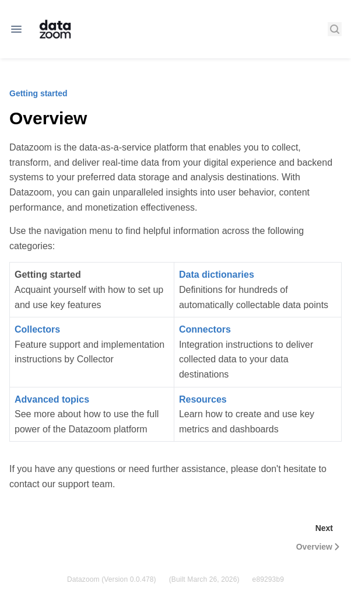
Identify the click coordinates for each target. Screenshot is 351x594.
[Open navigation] (16, 29)
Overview (319, 546)
